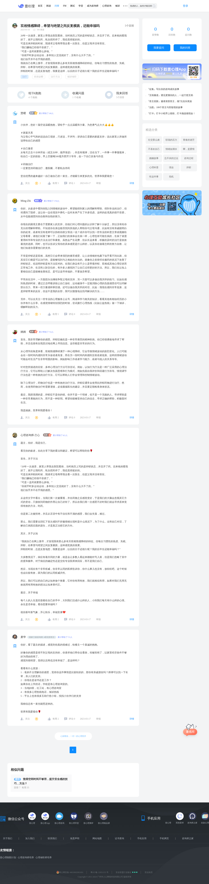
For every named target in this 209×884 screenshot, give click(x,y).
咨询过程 (188, 158)
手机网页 (164, 838)
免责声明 (74, 838)
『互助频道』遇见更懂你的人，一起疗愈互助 (170, 95)
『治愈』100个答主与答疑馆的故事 (165, 107)
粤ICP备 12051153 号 (99, 872)
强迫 (171, 167)
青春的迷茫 (189, 140)
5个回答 (120, 97)
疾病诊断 (38, 76)
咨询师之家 (188, 838)
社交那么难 (154, 140)
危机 (171, 176)
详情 (132, 183)
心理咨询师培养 (26, 857)
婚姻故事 (153, 158)
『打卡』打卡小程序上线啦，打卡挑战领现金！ (171, 113)
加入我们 (30, 838)
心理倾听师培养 (44, 857)
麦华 (23, 637)
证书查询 (119, 838)
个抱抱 (32, 97)
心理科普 (153, 167)
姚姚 (23, 331)
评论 (72, 183)
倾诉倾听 (72, 76)
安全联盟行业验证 (124, 872)
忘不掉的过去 (171, 158)
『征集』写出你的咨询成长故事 (163, 89)
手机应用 (141, 838)
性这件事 (153, 176)
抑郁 (188, 167)
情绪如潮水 (171, 149)
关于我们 (7, 838)
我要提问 (159, 47)
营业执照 (149, 872)
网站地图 (97, 838)
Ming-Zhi (26, 200)
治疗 (24, 76)
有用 (55, 183)
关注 (27, 183)
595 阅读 (40, 30)
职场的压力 (171, 140)
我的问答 (185, 47)
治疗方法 (55, 76)
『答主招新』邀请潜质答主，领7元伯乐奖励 (169, 101)
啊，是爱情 (189, 149)
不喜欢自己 (154, 149)
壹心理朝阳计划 (8, 857)
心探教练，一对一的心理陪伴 (73, 736)
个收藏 (76, 97)
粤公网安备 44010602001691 (69, 872)
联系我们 (52, 838)
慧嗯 (23, 113)
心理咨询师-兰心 (30, 435)
